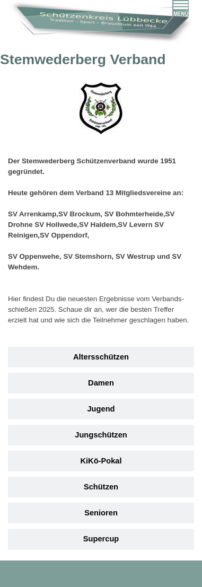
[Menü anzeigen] (180, 8)
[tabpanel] (101, 214)
